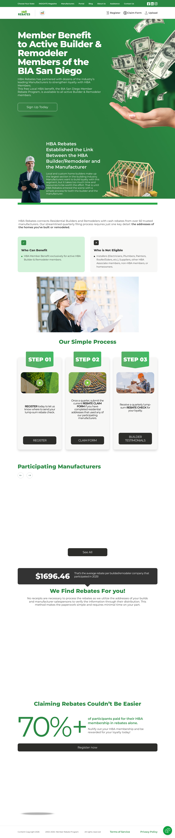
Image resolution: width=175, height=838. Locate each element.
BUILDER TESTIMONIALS (135, 438)
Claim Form (134, 12)
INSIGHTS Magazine (48, 4)
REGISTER (39, 440)
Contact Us (129, 4)
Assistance (115, 4)
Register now (87, 747)
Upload (153, 12)
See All (87, 552)
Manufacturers (67, 4)
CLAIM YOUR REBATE (37, 804)
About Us (101, 4)
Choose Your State (26, 4)
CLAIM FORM (87, 440)
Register (115, 12)
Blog (91, 4)
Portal (81, 4)
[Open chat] (167, 830)
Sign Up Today (37, 107)
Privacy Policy (148, 831)
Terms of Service (120, 831)
